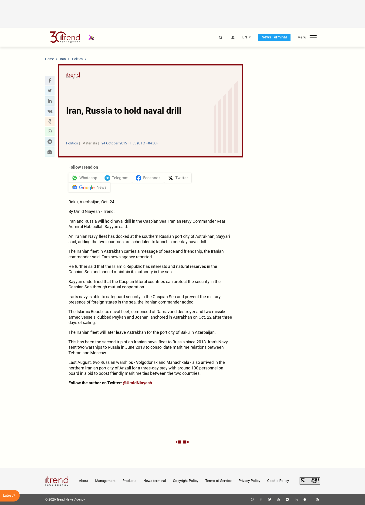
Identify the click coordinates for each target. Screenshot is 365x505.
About (83, 481)
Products (129, 481)
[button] (50, 81)
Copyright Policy (185, 481)
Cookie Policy (278, 481)
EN (244, 37)
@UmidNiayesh (137, 382)
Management (105, 481)
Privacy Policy (249, 481)
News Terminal (274, 37)
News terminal (154, 481)
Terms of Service (218, 481)
